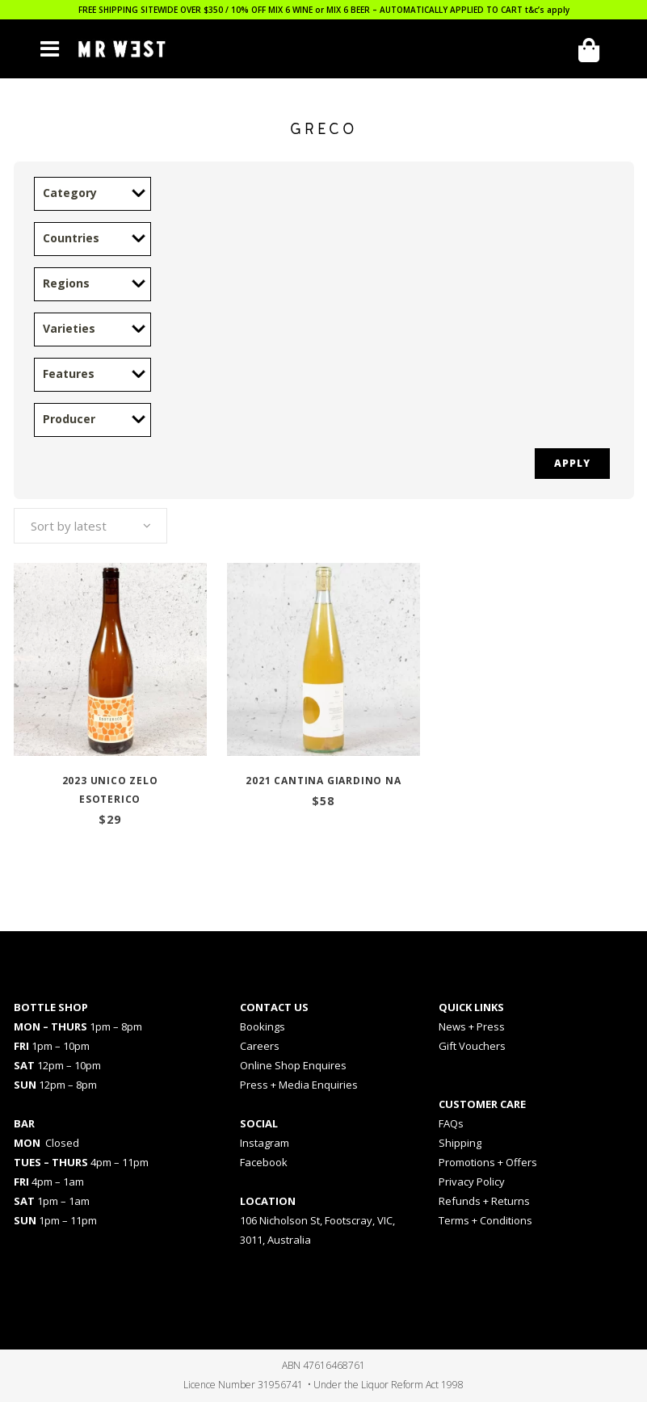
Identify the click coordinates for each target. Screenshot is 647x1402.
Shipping (460, 1142)
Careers (259, 1046)
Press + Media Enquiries (299, 1084)
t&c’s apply (547, 9)
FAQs (451, 1123)
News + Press (472, 1026)
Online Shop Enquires (293, 1065)
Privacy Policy (472, 1181)
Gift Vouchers (472, 1046)
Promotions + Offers (488, 1162)
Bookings (262, 1026)
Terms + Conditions (485, 1220)
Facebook (264, 1162)
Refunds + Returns (484, 1201)
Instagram (264, 1142)
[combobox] (90, 526)
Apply (572, 463)
